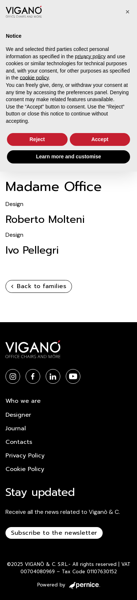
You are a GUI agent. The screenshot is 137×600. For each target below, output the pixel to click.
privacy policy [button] (90, 56)
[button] (127, 12)
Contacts (18, 442)
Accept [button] (100, 139)
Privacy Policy (25, 456)
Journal (15, 428)
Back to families (38, 286)
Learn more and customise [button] (68, 156)
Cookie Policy (24, 469)
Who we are (23, 401)
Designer (18, 415)
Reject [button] (37, 139)
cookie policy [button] (34, 78)
